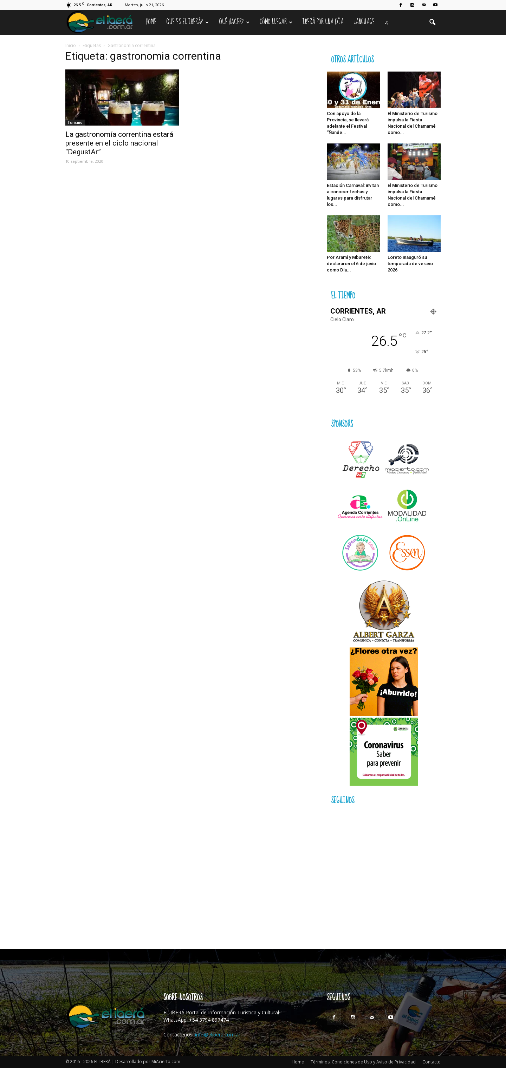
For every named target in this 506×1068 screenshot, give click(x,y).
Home (151, 22)
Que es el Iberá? (187, 22)
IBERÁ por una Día (323, 22)
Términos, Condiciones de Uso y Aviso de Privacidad (363, 1062)
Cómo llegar (276, 22)
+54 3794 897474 (209, 1019)
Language (364, 22)
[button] (432, 22)
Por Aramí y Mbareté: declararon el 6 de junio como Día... (351, 264)
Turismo (75, 122)
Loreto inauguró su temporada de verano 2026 (410, 264)
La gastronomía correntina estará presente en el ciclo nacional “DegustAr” (119, 143)
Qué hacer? (234, 22)
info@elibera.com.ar (217, 1034)
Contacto (431, 1062)
